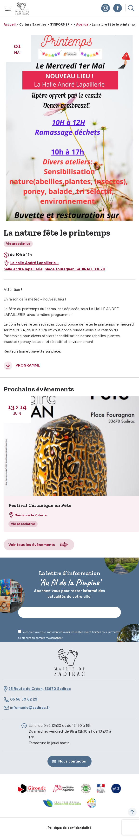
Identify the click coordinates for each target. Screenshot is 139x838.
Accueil (10, 24)
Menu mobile (8, 9)
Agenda (82, 24)
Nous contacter (69, 761)
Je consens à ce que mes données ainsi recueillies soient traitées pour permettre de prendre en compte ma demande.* (69, 635)
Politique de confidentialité (70, 828)
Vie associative (18, 243)
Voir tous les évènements (31, 545)
